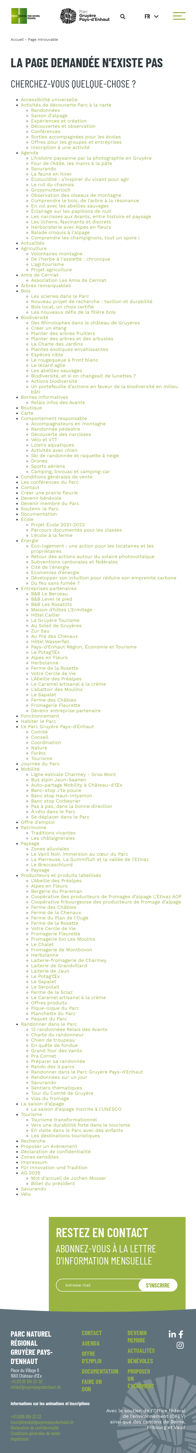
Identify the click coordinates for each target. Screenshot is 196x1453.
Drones (39, 461)
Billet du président (53, 1183)
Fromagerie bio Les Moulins (63, 939)
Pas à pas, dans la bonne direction (71, 806)
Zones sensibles (40, 1157)
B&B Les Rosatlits (51, 604)
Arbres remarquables (46, 285)
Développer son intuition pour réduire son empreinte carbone (103, 578)
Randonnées (45, 110)
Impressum (34, 1162)
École (27, 519)
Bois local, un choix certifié (62, 307)
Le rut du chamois (52, 184)
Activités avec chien (54, 450)
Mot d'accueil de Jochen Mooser (68, 1178)
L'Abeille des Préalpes (56, 679)
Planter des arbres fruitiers (63, 333)
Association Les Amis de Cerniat (68, 280)
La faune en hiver (51, 174)
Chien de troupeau (53, 1040)
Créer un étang (48, 328)
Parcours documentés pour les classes (76, 530)
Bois (26, 291)
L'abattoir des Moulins (57, 689)
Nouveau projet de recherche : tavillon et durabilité (92, 301)
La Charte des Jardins (57, 344)
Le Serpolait (45, 987)
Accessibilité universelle (49, 99)
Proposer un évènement (49, 1146)
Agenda (29, 153)
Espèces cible (47, 354)
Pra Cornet (43, 1056)
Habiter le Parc (38, 721)
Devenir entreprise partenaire (66, 710)
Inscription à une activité (60, 147)
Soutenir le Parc (39, 509)
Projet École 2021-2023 (58, 525)
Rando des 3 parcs (52, 1066)
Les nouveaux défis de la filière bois (73, 312)
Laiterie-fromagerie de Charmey (69, 960)
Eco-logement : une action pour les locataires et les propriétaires (92, 548)
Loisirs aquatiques (52, 445)
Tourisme (41, 758)
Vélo (26, 1194)
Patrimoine (33, 827)
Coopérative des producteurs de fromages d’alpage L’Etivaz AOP (106, 896)
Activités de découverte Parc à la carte (66, 105)
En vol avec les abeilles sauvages (70, 206)
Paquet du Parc (49, 1019)
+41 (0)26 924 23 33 (26, 1416)
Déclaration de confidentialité (56, 1151)
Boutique (31, 408)
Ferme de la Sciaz (52, 992)
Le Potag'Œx (45, 652)
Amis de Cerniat (39, 275)
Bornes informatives (44, 397)
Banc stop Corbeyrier (56, 801)
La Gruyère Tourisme (55, 620)
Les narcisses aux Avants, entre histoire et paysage (91, 216)
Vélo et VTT (44, 440)
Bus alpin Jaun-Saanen (58, 780)
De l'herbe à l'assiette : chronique (70, 259)
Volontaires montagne (57, 254)
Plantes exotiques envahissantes (69, 349)
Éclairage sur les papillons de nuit (71, 211)
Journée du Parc (40, 764)
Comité (39, 732)
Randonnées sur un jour (59, 1077)
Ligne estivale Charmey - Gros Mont (73, 774)
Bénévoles (140, 1360)
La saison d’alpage (42, 1104)
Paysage (30, 843)
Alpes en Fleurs (49, 657)
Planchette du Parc (53, 1013)
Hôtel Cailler (45, 615)
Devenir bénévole (41, 498)
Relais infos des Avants (58, 402)
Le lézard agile (48, 365)
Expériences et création (59, 121)
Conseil (39, 737)
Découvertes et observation (63, 126)
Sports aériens (48, 466)
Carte (27, 413)
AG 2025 (30, 1173)
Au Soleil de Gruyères (56, 625)
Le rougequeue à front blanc (64, 360)
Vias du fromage (50, 1098)
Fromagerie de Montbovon (61, 950)
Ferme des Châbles (53, 700)
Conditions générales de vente (57, 477)
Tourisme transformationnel (64, 1120)
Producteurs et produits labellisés (61, 875)
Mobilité (30, 769)
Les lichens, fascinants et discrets (71, 222)
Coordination (46, 742)
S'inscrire (158, 1285)
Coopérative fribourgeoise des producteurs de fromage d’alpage (106, 902)
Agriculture (34, 248)
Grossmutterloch (51, 190)
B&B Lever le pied (51, 599)
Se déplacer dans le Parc (60, 817)
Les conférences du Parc (50, 482)
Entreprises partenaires (49, 588)
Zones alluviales (50, 849)
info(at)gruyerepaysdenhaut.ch (36, 1387)
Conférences (46, 131)
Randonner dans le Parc (49, 1024)
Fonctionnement (40, 716)
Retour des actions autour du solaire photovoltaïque (93, 556)
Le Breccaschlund (52, 865)
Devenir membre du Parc (50, 503)
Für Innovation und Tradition (54, 1167)
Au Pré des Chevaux (54, 636)
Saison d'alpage (49, 115)
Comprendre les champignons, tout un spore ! (85, 238)
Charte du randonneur (57, 1035)
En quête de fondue (54, 1045)
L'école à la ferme (51, 535)
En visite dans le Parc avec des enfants (77, 1130)
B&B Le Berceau (49, 594)
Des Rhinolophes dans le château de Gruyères (85, 323)
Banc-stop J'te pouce (56, 790)
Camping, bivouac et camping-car (70, 471)
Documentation (39, 514)
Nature (39, 748)
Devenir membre (137, 1336)
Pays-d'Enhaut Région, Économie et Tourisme (84, 647)
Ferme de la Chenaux (56, 912)
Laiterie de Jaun (50, 971)
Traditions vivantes (53, 833)
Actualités (32, 243)
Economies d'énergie (55, 572)
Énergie (29, 540)
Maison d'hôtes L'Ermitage (61, 610)
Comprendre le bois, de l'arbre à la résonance (85, 200)
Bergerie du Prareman (56, 891)
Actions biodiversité (54, 381)
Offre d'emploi (38, 822)
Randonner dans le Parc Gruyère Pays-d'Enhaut (87, 1072)
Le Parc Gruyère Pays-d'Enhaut (57, 726)
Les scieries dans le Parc (60, 296)
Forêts (38, 753)
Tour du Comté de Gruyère (62, 1093)
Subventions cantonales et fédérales (74, 562)
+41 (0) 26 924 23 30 (26, 1381)
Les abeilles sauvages (56, 370)
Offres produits (49, 1003)
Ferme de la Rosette (54, 668)
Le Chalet (42, 944)
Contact (30, 487)
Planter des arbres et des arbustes (72, 339)
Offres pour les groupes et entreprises (76, 142)
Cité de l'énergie (50, 567)
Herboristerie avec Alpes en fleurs (71, 227)
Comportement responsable (54, 418)
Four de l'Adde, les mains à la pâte (71, 163)
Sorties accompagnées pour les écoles (76, 137)
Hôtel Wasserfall (50, 641)
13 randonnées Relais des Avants (69, 1029)
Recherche (33, 1141)
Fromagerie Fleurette (55, 705)
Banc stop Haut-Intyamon (61, 795)
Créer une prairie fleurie (49, 493)
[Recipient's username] (103, 1285)
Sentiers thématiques (56, 1088)
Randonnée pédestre (55, 429)
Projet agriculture (51, 269)
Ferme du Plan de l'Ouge (59, 918)
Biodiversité (34, 317)
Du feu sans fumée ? (55, 583)
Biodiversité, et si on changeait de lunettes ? (83, 376)
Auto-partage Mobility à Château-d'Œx (76, 785)
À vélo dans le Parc (53, 811)
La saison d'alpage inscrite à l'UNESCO (76, 1109)
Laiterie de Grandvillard (59, 965)
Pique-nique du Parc (55, 1008)
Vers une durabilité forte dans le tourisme (80, 1125)
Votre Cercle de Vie (53, 673)
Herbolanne (44, 663)
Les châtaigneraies (53, 838)
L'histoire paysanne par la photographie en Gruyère (91, 158)
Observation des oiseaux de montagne (76, 195)
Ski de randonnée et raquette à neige (75, 455)
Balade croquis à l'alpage (60, 232)
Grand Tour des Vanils (56, 1051)
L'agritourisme (47, 264)
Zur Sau (40, 631)
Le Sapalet (43, 695)
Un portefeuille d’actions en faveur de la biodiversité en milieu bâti (104, 389)
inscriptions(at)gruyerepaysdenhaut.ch (42, 1422)
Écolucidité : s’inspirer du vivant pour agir (80, 179)
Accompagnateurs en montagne (68, 424)
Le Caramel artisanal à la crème (68, 684)
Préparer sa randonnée (58, 1061)
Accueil (17, 39)
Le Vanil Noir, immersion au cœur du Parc (79, 854)
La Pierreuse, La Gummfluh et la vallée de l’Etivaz (90, 859)
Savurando (43, 169)
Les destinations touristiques (65, 1136)
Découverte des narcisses (61, 434)
